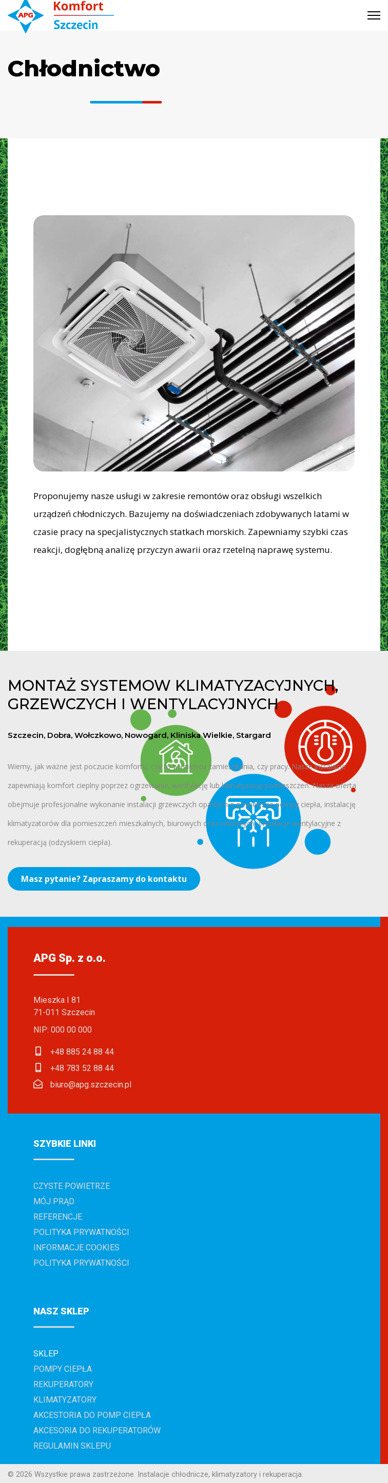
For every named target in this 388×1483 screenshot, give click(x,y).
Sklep (46, 1353)
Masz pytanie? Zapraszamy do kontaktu (104, 878)
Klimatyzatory (64, 1400)
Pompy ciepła (62, 1369)
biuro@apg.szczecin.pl (90, 1084)
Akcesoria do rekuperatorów (97, 1430)
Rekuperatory (63, 1384)
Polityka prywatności (81, 1232)
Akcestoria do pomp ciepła (92, 1415)
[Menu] (373, 15)
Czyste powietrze (71, 1186)
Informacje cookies (76, 1247)
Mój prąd (53, 1201)
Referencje (57, 1217)
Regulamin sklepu (72, 1446)
